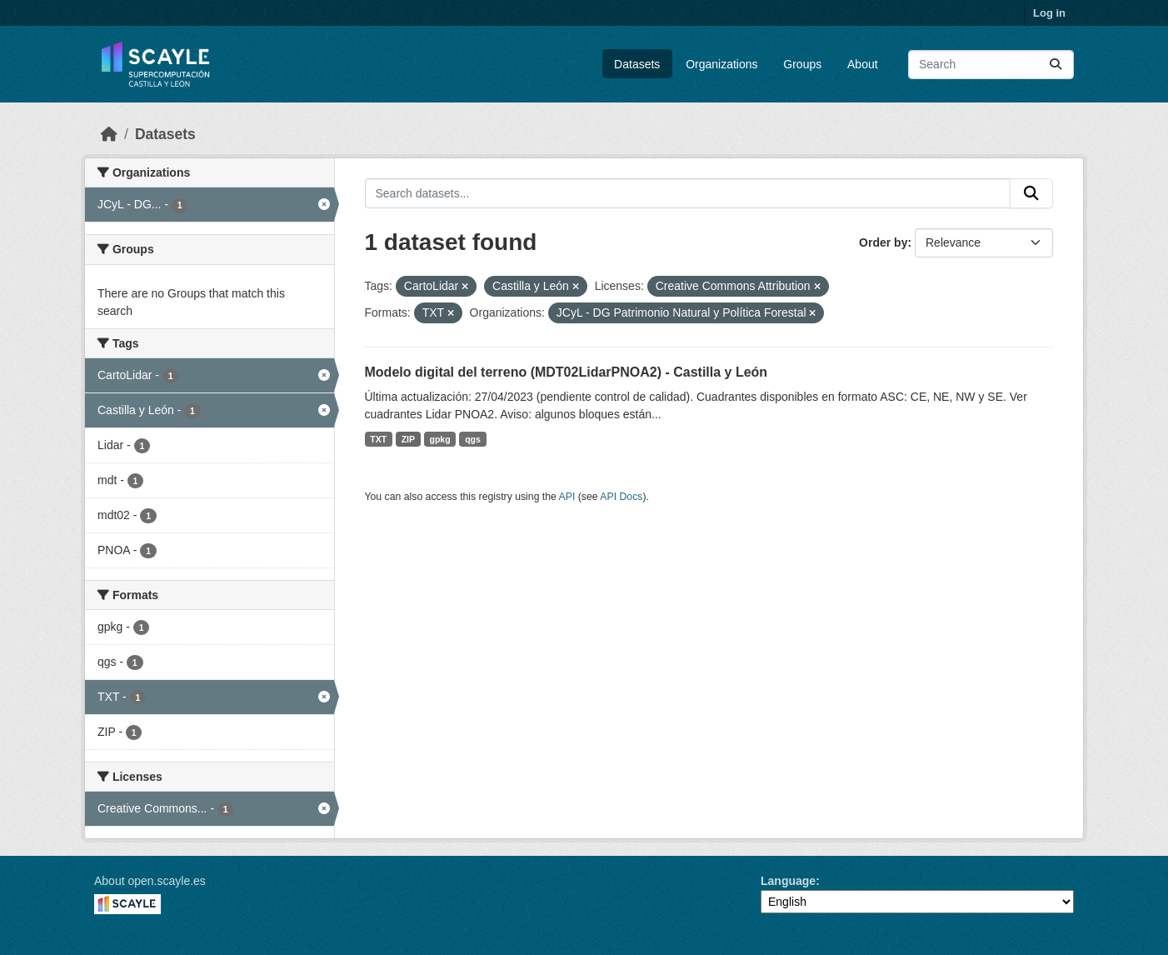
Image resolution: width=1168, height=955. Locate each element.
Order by (883, 242)
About (862, 64)
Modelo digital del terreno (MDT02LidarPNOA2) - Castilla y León (566, 372)
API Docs (621, 496)
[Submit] (1055, 64)
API (567, 496)
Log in (1049, 13)
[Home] (109, 134)
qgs (473, 439)
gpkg (440, 439)
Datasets (637, 64)
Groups (802, 64)
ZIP (408, 439)
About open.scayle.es (150, 881)
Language (788, 881)
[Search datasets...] (991, 64)
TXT (378, 439)
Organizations (721, 64)
